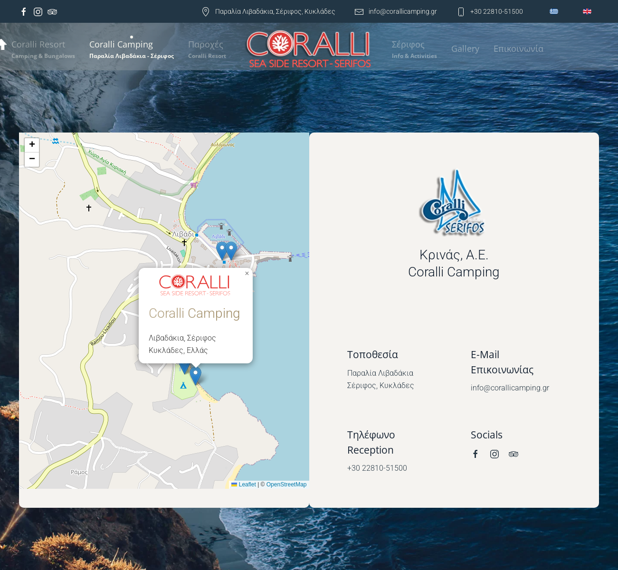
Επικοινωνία (518, 48)
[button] (131, 49)
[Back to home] (309, 50)
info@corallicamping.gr (395, 11)
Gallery (465, 48)
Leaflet (243, 484)
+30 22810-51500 (489, 11)
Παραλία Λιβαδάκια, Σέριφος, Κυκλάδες (268, 11)
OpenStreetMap (286, 484)
